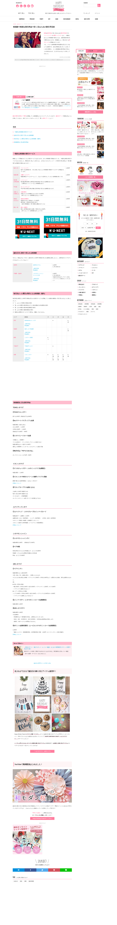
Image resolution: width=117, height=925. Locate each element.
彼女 (21, 881)
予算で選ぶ (31, 13)
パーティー (81, 267)
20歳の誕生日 (82, 292)
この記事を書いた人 (19, 96)
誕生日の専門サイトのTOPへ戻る (42, 663)
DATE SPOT (87, 19)
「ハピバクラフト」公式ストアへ (42, 751)
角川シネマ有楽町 (29, 329)
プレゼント (95, 265)
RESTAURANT (66, 19)
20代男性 (87, 304)
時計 (93, 309)
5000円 (85, 306)
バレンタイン (82, 287)
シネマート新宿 (29, 337)
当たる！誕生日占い (90, 215)
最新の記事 (30, 96)
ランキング (86, 13)
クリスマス (81, 289)
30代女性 (93, 304)
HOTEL (77, 19)
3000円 (80, 306)
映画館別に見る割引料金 (21, 142)
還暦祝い (94, 295)
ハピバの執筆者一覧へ (90, 177)
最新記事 (81, 51)
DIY (49, 19)
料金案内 (35, 270)
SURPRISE (22, 19)
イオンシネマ (28, 354)
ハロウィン (95, 289)
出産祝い (94, 292)
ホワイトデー (95, 287)
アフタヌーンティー (82, 314)
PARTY (41, 19)
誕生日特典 (31, 881)
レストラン (95, 267)
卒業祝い (81, 295)
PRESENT (32, 19)
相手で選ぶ (21, 13)
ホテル (80, 270)
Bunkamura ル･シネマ (30, 320)
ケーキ (93, 270)
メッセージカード (83, 273)
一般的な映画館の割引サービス (23, 132)
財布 (97, 309)
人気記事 (90, 51)
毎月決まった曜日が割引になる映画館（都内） (27, 138)
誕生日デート (82, 275)
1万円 (90, 306)
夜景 (87, 311)
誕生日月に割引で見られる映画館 (24, 135)
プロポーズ (95, 284)
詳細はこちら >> (17, 483)
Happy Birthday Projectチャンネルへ (42, 818)
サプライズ (81, 265)
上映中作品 (36, 268)
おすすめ (100, 51)
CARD (96, 19)
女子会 (79, 309)
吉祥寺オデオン (37, 265)
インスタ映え (86, 309)
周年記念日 (81, 284)
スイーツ (93, 311)
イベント (97, 13)
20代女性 (80, 304)
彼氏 (25, 881)
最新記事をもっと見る (90, 112)
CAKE (56, 19)
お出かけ (16, 881)
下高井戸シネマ (29, 346)
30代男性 (100, 304)
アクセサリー (81, 311)
